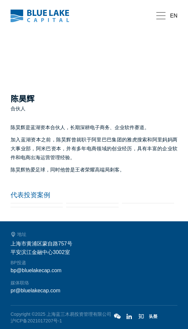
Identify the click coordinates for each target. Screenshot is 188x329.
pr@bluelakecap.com (35, 290)
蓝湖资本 (44, 16)
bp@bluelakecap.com (36, 270)
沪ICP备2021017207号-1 (36, 320)
